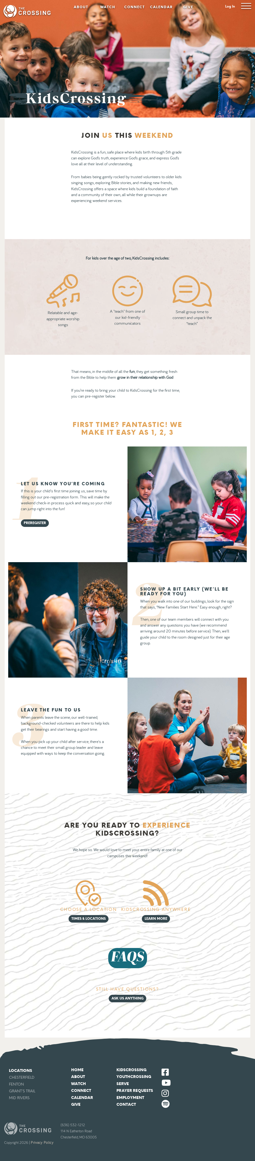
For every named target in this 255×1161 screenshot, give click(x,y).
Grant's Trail (22, 1091)
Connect (134, 7)
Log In (230, 6)
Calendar (161, 7)
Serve (122, 1084)
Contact (126, 1104)
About (81, 7)
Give (188, 7)
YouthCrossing (133, 1076)
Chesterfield (22, 1077)
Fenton (16, 1084)
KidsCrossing (131, 1070)
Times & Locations (88, 919)
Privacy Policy (42, 1143)
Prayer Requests (134, 1090)
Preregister (35, 523)
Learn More (156, 919)
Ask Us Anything (127, 998)
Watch (107, 7)
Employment (130, 1097)
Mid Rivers (19, 1098)
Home (77, 1070)
